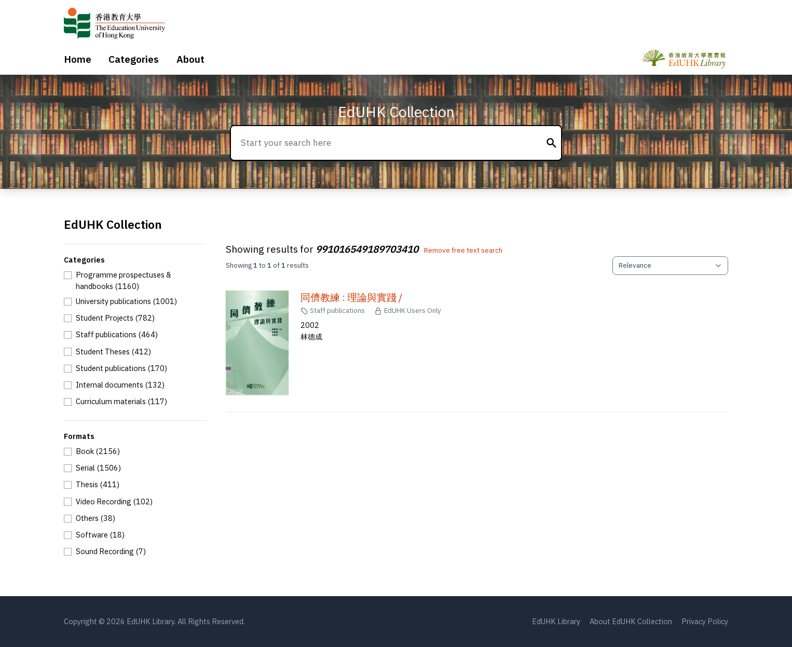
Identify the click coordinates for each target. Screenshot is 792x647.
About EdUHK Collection (631, 621)
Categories (133, 59)
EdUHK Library (556, 621)
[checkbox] (135, 280)
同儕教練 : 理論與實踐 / (351, 297)
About (190, 59)
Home (77, 59)
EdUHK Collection (396, 111)
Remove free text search (463, 250)
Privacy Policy (704, 621)
